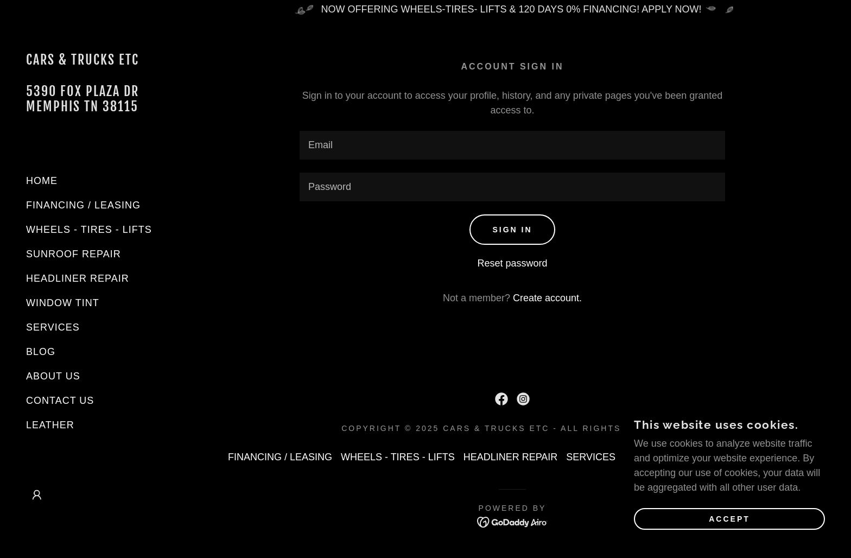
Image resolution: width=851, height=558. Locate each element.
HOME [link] (42, 180)
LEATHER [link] (50, 425)
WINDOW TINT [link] (62, 302)
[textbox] (512, 145)
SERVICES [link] (53, 327)
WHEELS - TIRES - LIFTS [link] (89, 229)
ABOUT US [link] (53, 376)
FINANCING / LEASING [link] (83, 205)
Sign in (512, 229)
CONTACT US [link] (60, 400)
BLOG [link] (40, 351)
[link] (87, 108)
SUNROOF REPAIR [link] (73, 254)
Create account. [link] (547, 298)
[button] (37, 495)
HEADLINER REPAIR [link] (77, 278)
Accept (729, 519)
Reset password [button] (512, 263)
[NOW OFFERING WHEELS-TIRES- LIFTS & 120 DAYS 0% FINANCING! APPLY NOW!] (512, 9)
